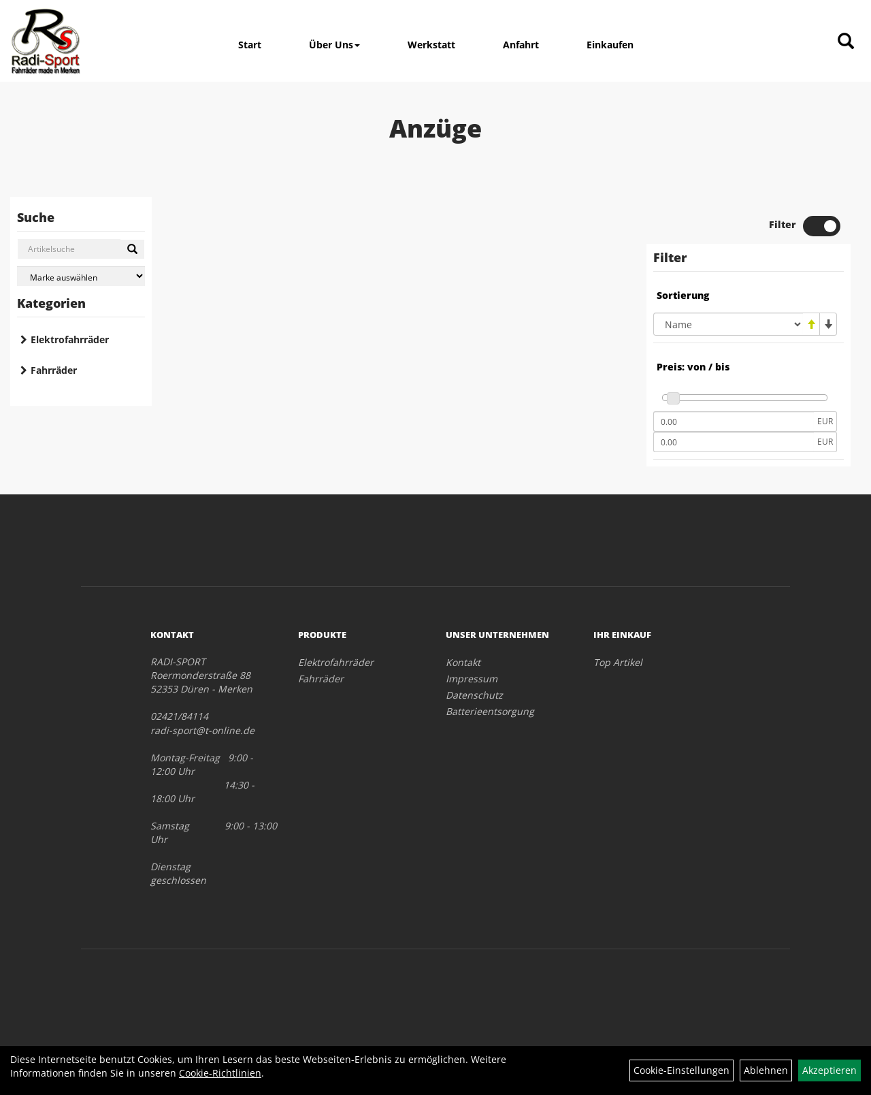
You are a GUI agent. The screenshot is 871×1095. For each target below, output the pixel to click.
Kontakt (463, 662)
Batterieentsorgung (490, 711)
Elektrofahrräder (70, 339)
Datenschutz (474, 694)
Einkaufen (610, 44)
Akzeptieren (829, 1070)
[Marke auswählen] (81, 276)
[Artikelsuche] (846, 42)
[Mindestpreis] (733, 421)
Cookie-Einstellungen (681, 1070)
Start (249, 44)
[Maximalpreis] (733, 442)
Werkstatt (431, 44)
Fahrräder (54, 370)
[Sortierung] (728, 324)
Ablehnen (766, 1070)
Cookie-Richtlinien (220, 1072)
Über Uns (334, 44)
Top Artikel (617, 662)
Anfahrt (521, 44)
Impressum (471, 678)
